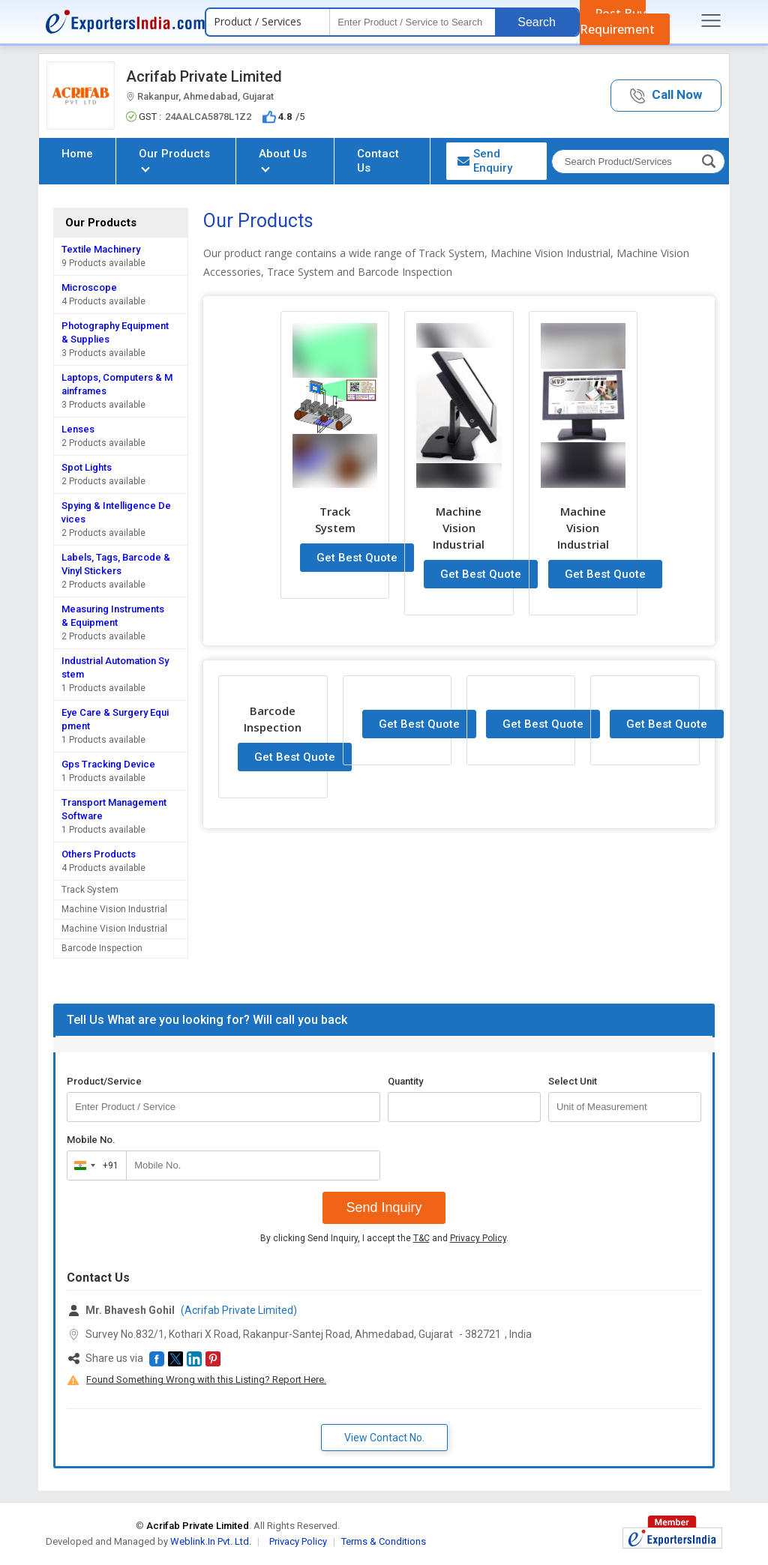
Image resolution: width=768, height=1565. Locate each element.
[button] (666, 95)
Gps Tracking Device (108, 764)
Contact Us (378, 161)
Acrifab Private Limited (204, 76)
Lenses (78, 429)
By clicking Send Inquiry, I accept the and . (384, 1238)
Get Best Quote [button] (357, 557)
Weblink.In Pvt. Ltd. (210, 1541)
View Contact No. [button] (384, 1438)
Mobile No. (91, 1139)
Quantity (405, 1081)
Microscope (89, 287)
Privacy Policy (478, 1238)
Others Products (99, 854)
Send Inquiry (384, 1207)
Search (537, 22)
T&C (421, 1238)
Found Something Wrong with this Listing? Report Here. (206, 1379)
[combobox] (93, 1165)
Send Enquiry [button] (485, 161)
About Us (283, 159)
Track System (90, 889)
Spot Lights (87, 467)
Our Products (174, 159)
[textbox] (412, 22)
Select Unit (572, 1081)
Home (77, 153)
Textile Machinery (101, 249)
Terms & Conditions (383, 1541)
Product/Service (104, 1081)
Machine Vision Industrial (114, 909)
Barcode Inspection (102, 948)
